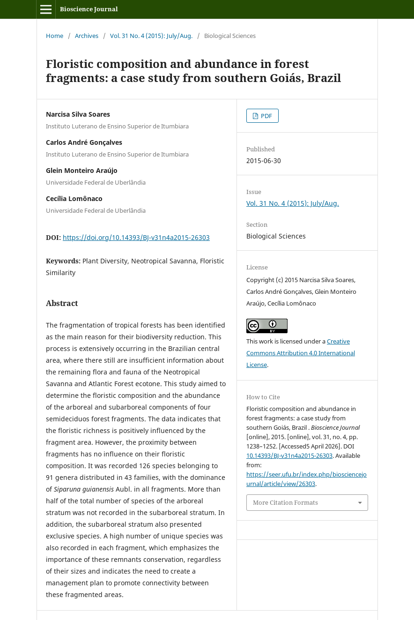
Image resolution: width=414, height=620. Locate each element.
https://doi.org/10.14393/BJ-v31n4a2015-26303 (136, 237)
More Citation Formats (285, 502)
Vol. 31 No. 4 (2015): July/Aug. (151, 35)
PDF (265, 116)
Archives (86, 35)
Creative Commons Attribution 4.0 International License (300, 353)
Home (54, 35)
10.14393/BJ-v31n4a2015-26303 (289, 455)
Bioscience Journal (89, 9)
